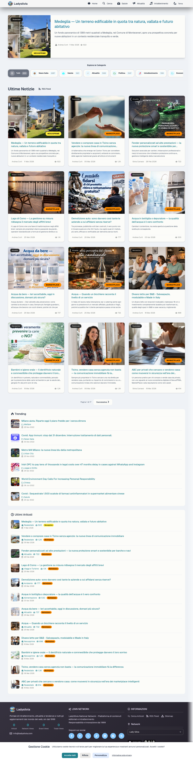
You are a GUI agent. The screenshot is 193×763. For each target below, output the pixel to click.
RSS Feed (45, 89)
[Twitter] (88, 736)
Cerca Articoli (136, 716)
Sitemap (167, 716)
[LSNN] (113, 736)
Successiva (102, 402)
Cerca (107, 3)
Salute (122, 3)
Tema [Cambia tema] (178, 3)
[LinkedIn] (105, 736)
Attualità (139, 3)
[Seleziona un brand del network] (155, 732)
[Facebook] (71, 736)
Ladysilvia (20, 709)
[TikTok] (96, 736)
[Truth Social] (121, 736)
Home (92, 3)
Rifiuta (85, 758)
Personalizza (101, 758)
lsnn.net (135, 742)
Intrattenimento (159, 3)
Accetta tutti (70, 758)
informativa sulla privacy (122, 758)
